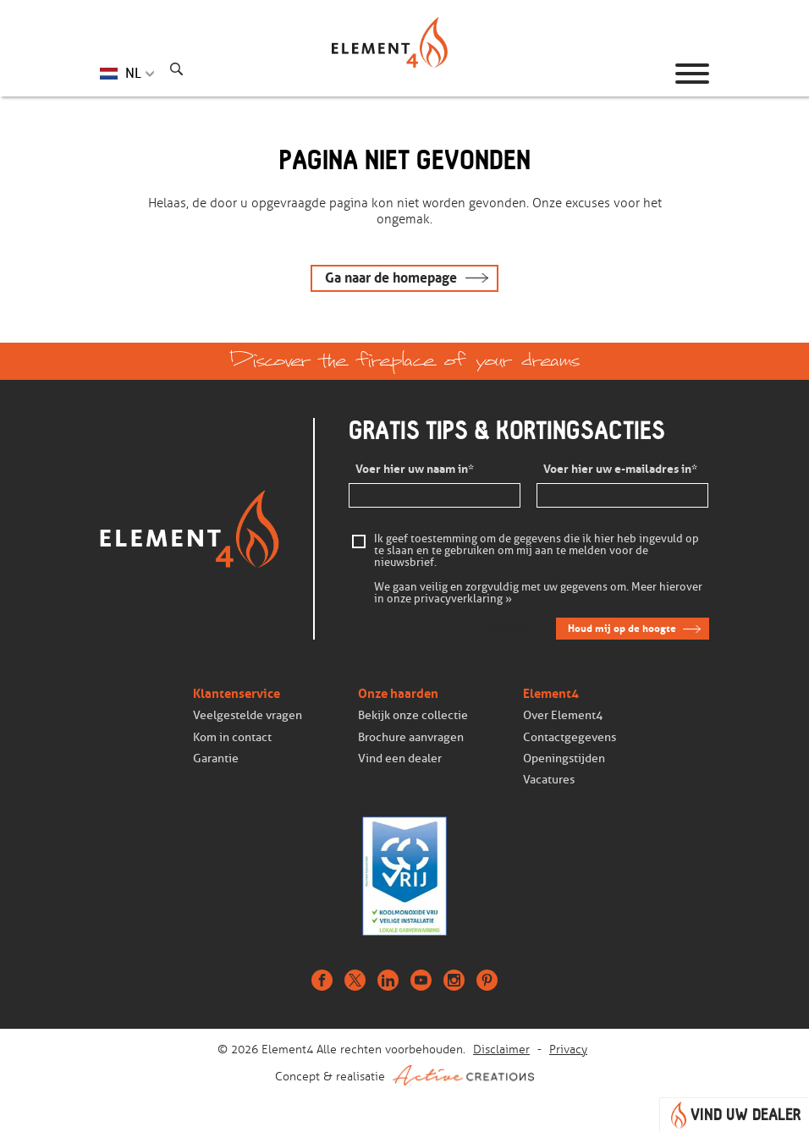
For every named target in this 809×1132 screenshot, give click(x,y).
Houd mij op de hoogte (622, 628)
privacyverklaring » (463, 599)
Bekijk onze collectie (413, 715)
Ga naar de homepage (391, 278)
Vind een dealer (400, 758)
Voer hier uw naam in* (414, 469)
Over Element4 (563, 715)
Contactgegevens (569, 737)
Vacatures (549, 779)
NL (133, 73)
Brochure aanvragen (411, 737)
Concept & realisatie (404, 1075)
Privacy (568, 1049)
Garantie (216, 758)
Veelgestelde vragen (247, 715)
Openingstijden (564, 758)
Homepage (404, 73)
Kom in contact (232, 737)
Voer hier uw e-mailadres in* (620, 469)
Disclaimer (501, 1049)
